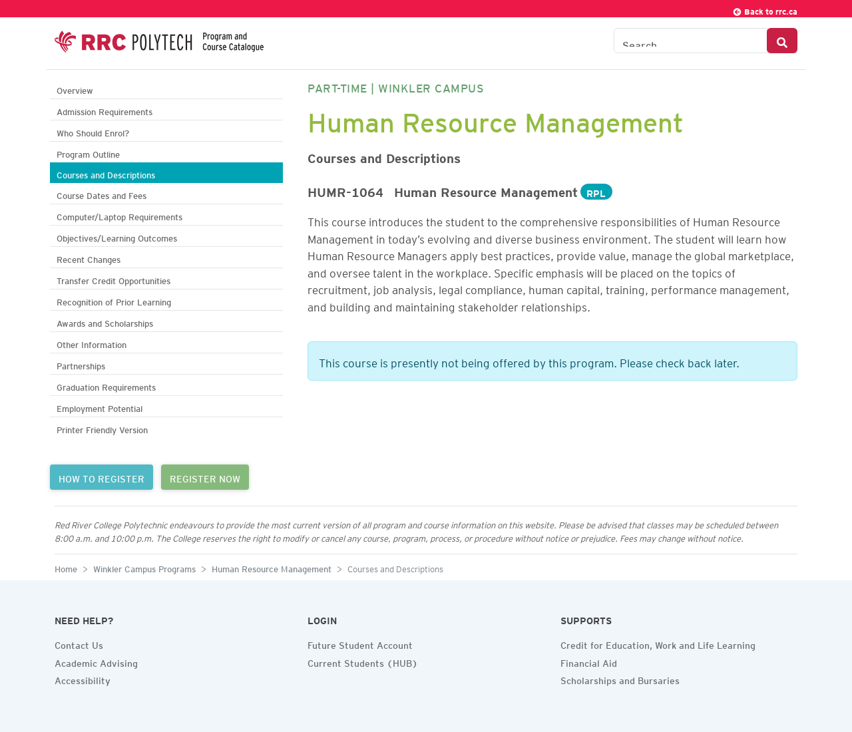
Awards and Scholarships (105, 322)
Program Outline (88, 153)
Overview (75, 89)
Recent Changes (88, 258)
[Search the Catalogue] (690, 40)
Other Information (91, 343)
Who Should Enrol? (93, 131)
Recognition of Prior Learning (114, 300)
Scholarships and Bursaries (620, 678)
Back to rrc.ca (764, 10)
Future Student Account (360, 643)
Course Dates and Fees (101, 194)
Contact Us (79, 643)
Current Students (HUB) (363, 661)
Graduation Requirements (106, 386)
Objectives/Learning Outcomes (117, 237)
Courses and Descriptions (106, 173)
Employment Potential (99, 407)
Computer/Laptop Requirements (119, 215)
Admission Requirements (104, 110)
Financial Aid (588, 661)
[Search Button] (782, 40)
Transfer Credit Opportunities (113, 279)
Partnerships (81, 364)
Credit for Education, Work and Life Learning (657, 643)
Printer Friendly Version (102, 428)
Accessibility (82, 678)
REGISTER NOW (205, 477)
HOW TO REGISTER (101, 477)
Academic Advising (96, 661)
